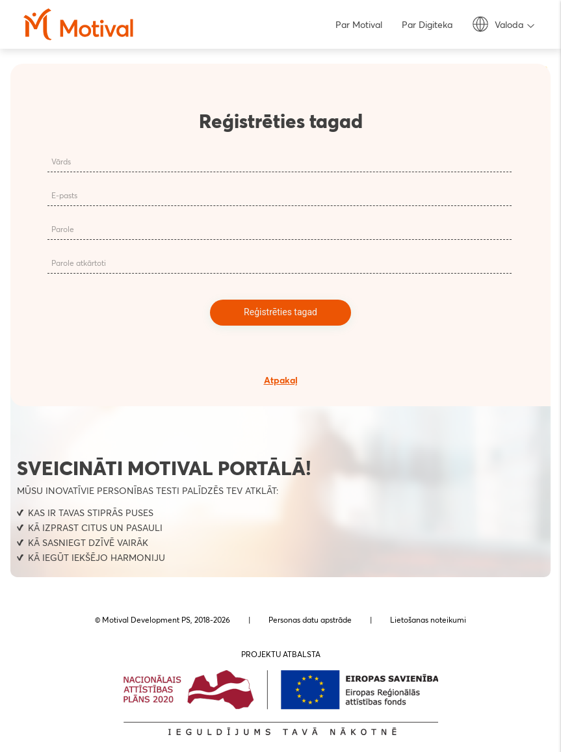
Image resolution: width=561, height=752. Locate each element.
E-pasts (64, 195)
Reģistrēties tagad (280, 312)
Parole (62, 229)
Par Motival (358, 25)
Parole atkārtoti (78, 263)
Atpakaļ (281, 380)
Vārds (61, 161)
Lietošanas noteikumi (428, 620)
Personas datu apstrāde (310, 620)
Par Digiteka (427, 25)
